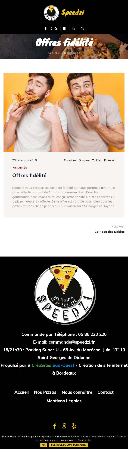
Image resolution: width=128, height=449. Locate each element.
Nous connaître (77, 392)
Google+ (84, 160)
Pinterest (110, 160)
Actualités (20, 167)
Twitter (96, 160)
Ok (43, 445)
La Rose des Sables (109, 232)
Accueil (53, 53)
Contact (106, 392)
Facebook (70, 160)
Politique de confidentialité (68, 445)
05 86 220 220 (92, 334)
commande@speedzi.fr (72, 342)
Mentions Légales (64, 400)
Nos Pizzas (45, 392)
